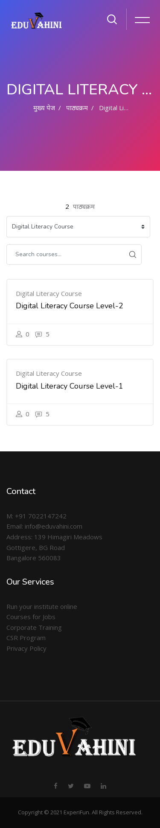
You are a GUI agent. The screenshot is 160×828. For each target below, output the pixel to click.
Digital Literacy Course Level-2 (69, 306)
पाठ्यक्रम (77, 107)
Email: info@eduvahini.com (44, 526)
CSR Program (26, 637)
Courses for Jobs (30, 616)
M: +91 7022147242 (36, 516)
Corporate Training (34, 627)
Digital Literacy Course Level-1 (69, 386)
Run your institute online (41, 606)
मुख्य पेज (44, 107)
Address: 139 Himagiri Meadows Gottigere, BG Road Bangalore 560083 (54, 547)
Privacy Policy (26, 648)
